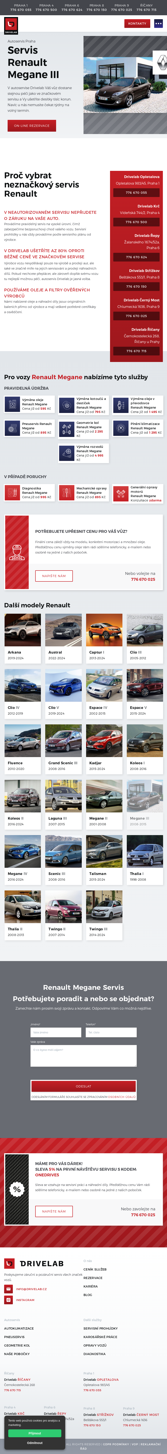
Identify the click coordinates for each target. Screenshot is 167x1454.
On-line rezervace (32, 125)
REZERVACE (93, 1278)
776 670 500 (46, 10)
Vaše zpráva (37, 1041)
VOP (135, 1444)
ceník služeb (95, 1269)
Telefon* (91, 1024)
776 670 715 (147, 10)
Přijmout (35, 1433)
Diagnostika (94, 1354)
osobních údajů (122, 1096)
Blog (88, 1295)
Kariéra (91, 1286)
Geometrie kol (17, 1345)
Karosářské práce (100, 1337)
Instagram (25, 1300)
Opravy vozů (95, 1345)
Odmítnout (35, 1443)
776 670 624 (72, 10)
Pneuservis (14, 1337)
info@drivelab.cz (31, 1289)
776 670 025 (121, 10)
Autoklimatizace (19, 1328)
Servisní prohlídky (101, 1328)
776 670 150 (97, 10)
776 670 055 (21, 10)
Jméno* (35, 1024)
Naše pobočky (17, 1354)
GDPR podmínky (116, 1444)
